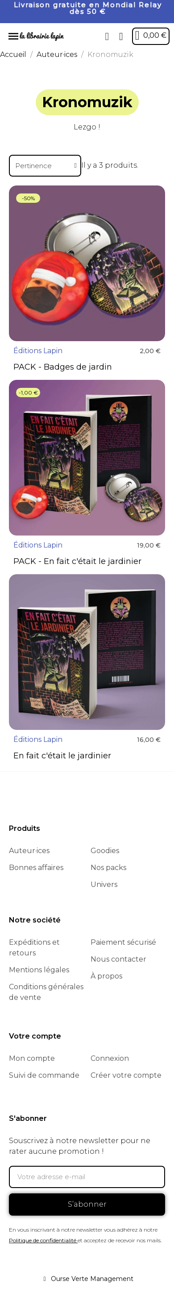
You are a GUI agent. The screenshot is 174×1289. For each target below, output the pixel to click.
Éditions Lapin (37, 350)
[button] (107, 36)
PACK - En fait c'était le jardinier (77, 561)
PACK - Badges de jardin (62, 367)
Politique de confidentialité (42, 1240)
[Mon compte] (121, 36)
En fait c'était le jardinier (62, 756)
